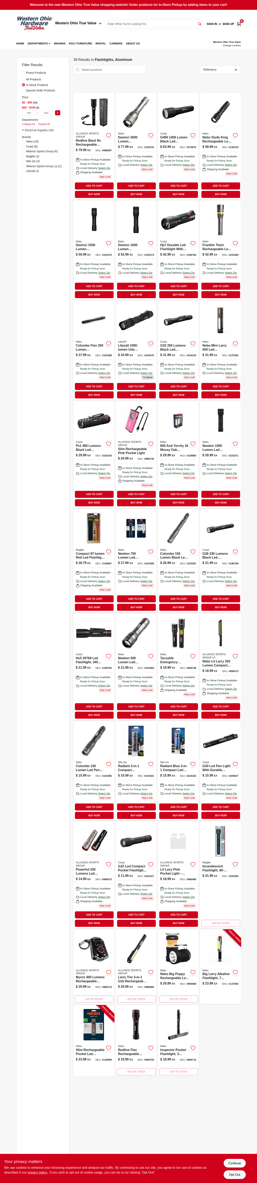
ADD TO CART (94, 185)
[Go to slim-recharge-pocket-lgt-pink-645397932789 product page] (136, 454)
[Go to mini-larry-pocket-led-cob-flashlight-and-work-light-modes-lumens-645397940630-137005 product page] (220, 350)
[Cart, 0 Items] (239, 24)
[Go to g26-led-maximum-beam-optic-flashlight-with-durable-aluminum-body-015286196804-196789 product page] (220, 560)
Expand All (44, 124)
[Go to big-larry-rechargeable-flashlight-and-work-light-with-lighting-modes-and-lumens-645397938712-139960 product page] (178, 454)
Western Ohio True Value (78, 23)
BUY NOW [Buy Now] (94, 194)
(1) (44, 166)
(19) (32, 141)
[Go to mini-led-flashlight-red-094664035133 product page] (178, 770)
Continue (234, 1163)
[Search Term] (154, 24)
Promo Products (36, 73)
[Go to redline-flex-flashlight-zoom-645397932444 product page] (136, 1041)
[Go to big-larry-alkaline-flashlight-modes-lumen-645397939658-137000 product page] (220, 967)
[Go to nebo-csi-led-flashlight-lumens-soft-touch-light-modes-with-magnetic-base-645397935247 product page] (93, 875)
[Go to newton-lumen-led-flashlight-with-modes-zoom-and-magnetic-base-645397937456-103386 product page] (136, 560)
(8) (32, 146)
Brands (60, 43)
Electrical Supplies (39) (39, 130)
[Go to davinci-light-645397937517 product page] (136, 146)
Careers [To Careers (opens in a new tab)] (115, 43)
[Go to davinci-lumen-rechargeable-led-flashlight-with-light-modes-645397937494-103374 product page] (93, 250)
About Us (133, 43)
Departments (38, 43)
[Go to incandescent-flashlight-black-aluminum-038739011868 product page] (220, 875)
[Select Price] (57, 112)
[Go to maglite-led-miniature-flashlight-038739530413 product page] (93, 560)
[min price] (29, 112)
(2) (32, 156)
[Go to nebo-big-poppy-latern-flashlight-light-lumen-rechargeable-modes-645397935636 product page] (178, 967)
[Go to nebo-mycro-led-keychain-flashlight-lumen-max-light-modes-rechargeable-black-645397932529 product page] (93, 967)
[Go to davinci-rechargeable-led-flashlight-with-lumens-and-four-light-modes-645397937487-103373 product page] (136, 250)
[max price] (46, 112)
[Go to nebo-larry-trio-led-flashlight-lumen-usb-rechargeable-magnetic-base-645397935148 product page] (136, 967)
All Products (33, 79)
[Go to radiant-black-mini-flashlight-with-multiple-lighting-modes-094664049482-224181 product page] (136, 770)
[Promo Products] (23, 72)
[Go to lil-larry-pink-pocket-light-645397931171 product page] (178, 875)
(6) (42, 151)
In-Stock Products (37, 85)
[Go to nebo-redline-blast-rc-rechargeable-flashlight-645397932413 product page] (93, 146)
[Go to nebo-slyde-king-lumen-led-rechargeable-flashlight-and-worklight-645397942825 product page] (220, 146)
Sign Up (228, 24)
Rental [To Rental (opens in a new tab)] (100, 43)
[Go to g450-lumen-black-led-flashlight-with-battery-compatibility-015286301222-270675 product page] (178, 146)
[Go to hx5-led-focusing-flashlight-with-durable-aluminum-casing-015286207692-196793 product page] (93, 667)
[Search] (200, 23)
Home (20, 43)
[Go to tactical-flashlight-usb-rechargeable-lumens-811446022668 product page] (136, 350)
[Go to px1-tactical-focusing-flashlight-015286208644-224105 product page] (93, 454)
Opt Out (234, 1174)
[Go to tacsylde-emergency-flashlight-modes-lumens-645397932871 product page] (178, 667)
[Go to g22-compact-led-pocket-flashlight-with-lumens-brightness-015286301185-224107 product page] (136, 875)
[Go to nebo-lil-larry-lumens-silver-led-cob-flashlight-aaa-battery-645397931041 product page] (220, 667)
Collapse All (28, 124)
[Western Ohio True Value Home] (34, 24)
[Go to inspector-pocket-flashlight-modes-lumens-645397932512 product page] (178, 1041)
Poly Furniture (80, 43)
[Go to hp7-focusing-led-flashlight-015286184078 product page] (178, 250)
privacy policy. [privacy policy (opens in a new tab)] (38, 1172)
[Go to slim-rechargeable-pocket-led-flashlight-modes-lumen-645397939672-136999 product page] (93, 1041)
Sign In (212, 24)
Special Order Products (40, 90)
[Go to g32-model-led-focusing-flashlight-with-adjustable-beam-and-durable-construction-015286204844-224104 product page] (178, 350)
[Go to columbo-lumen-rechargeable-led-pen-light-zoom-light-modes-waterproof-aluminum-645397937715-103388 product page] (93, 350)
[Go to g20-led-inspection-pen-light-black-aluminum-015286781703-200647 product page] (220, 770)
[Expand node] (23, 130)
